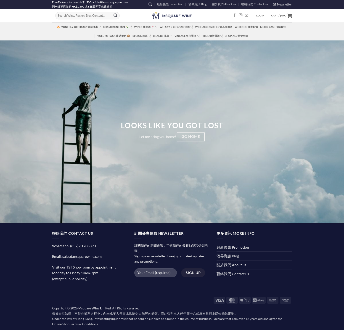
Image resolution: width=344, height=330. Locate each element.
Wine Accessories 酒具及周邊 (214, 26)
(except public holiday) (69, 279)
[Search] (150, 4)
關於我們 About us (224, 4)
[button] (282, 4)
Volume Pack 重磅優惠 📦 (113, 35)
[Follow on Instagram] (240, 15)
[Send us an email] (246, 15)
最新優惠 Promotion (170, 4)
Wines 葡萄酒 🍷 (145, 27)
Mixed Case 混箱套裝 (273, 26)
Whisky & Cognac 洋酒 (176, 27)
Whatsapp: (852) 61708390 (74, 246)
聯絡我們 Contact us (254, 4)
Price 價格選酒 (212, 36)
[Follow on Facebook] (234, 15)
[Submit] (115, 16)
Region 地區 (141, 36)
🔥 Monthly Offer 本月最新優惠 (79, 27)
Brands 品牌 (162, 36)
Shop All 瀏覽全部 (236, 35)
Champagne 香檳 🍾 (117, 27)
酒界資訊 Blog (197, 4)
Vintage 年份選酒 (187, 36)
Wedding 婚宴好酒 (246, 26)
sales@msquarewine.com (82, 256)
